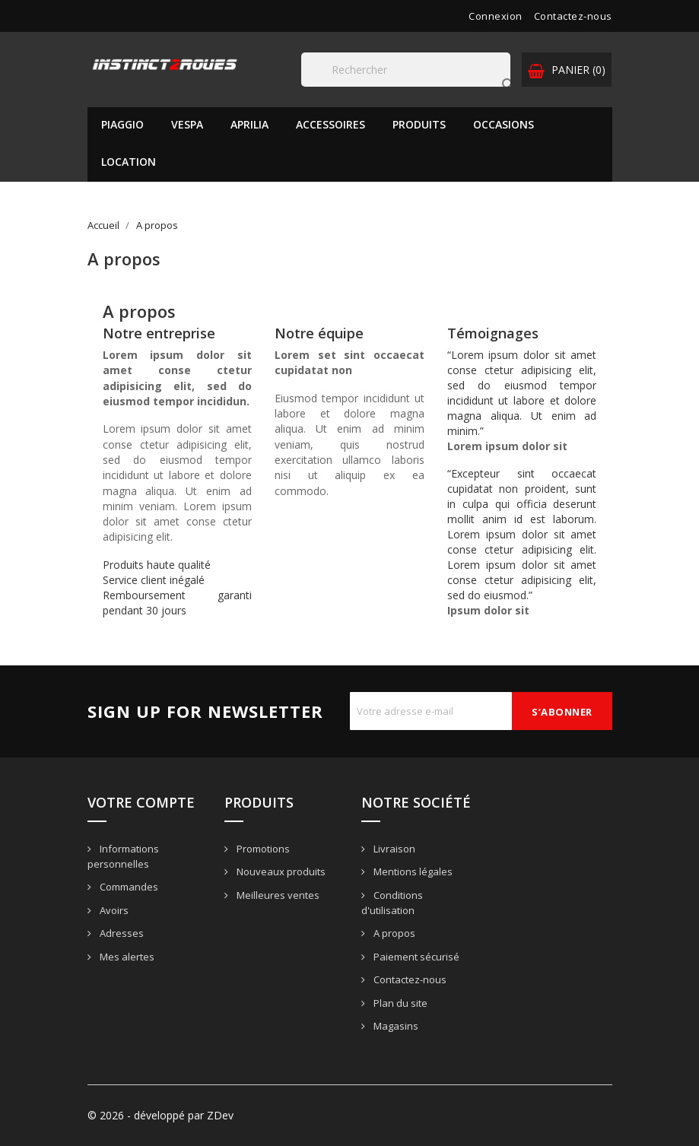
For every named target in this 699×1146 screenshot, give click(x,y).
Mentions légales (412, 871)
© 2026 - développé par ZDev (160, 1115)
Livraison (393, 849)
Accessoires (330, 124)
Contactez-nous (573, 16)
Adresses (120, 933)
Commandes (127, 887)
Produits (419, 124)
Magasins (394, 1026)
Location (128, 161)
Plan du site (399, 1003)
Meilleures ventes (276, 895)
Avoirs (113, 910)
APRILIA (249, 124)
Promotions (262, 849)
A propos (393, 933)
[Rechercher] (405, 69)
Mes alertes (125, 956)
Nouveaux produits (280, 871)
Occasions (503, 124)
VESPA (187, 124)
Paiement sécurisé (415, 956)
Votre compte (141, 802)
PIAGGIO (122, 124)
